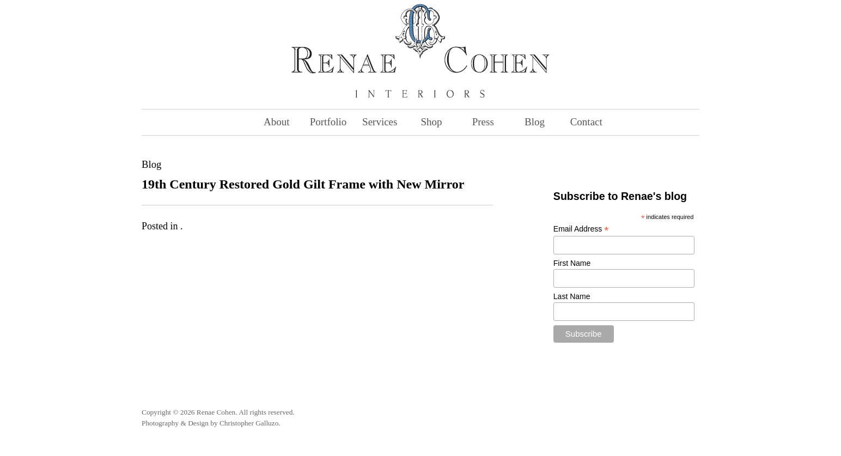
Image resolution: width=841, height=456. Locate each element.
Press (483, 121)
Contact (586, 121)
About (277, 121)
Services (379, 121)
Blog (535, 121)
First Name (571, 263)
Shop (431, 121)
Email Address (581, 229)
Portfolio (328, 121)
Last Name (571, 296)
